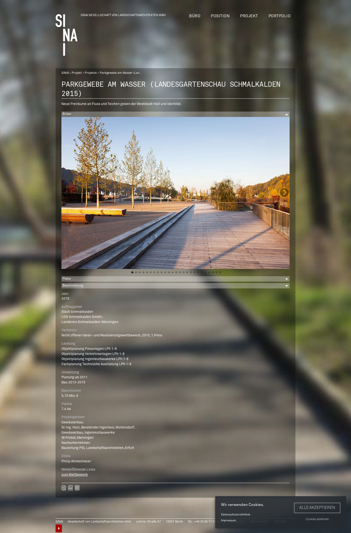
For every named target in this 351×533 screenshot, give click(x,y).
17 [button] (190, 272)
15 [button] (183, 272)
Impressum (228, 520)
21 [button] (205, 272)
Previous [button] (66, 193)
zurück (77, 487)
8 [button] (158, 272)
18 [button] (194, 272)
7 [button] (154, 272)
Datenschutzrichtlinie (235, 514)
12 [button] (172, 272)
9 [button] (161, 272)
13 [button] (176, 272)
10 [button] (165, 272)
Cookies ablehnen (317, 519)
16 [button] (187, 272)
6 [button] (150, 272)
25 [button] (220, 272)
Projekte (91, 73)
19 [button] (198, 272)
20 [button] (201, 272)
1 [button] (132, 272)
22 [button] (209, 272)
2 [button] (136, 272)
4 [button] (143, 272)
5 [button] (147, 272)
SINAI (65, 73)
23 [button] (212, 272)
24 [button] (216, 272)
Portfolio (280, 16)
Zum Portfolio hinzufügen (63, 487)
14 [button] (179, 272)
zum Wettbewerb (74, 474)
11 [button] (168, 272)
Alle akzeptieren (317, 508)
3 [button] (139, 272)
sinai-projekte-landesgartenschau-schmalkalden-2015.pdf (70, 487)
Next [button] (284, 193)
